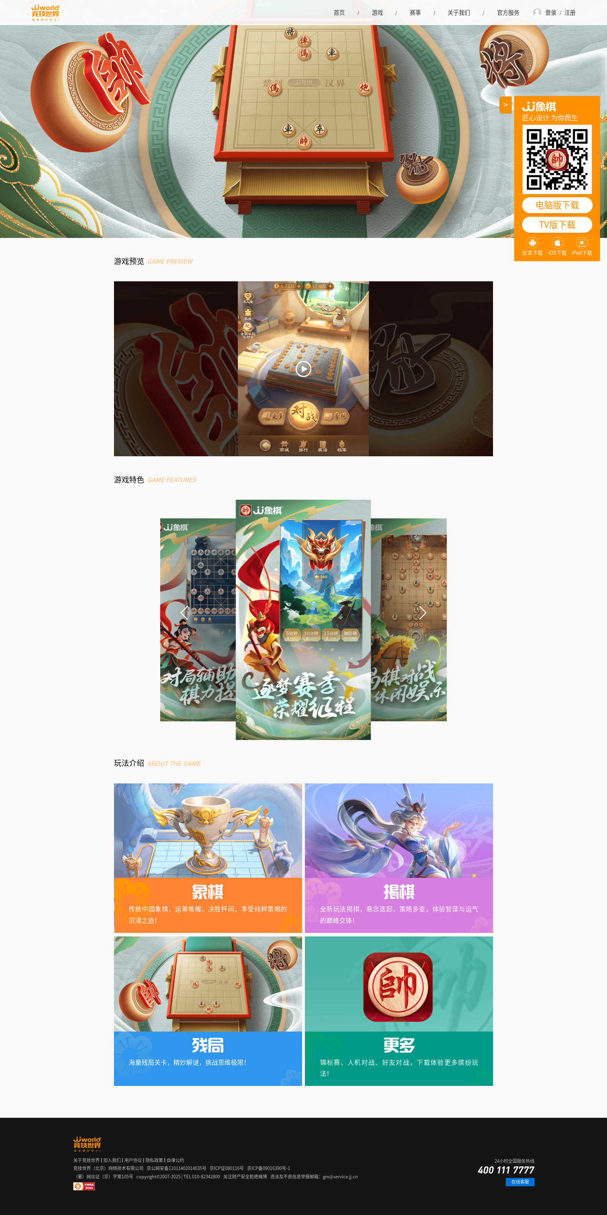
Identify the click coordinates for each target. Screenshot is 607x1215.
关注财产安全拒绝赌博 (245, 1176)
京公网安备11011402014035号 (176, 1168)
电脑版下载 (557, 205)
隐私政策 (154, 1160)
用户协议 (133, 1160)
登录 (550, 13)
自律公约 (175, 1160)
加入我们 (112, 1160)
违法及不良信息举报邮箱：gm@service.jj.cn (314, 1176)
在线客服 (520, 1182)
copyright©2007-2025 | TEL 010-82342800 (178, 1176)
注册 (570, 13)
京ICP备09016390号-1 (268, 1168)
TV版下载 (557, 224)
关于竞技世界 (86, 1160)
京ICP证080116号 (227, 1168)
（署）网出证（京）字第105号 (103, 1176)
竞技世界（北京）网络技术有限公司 (108, 1168)
